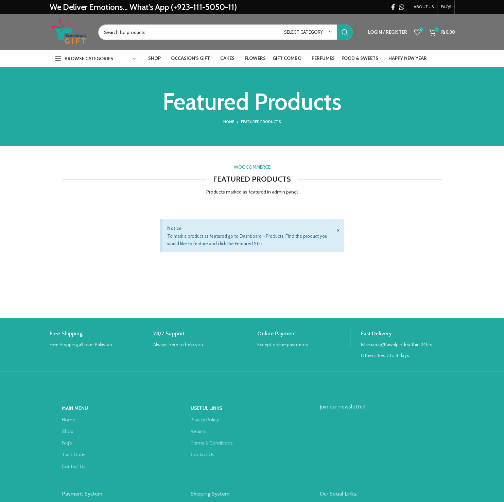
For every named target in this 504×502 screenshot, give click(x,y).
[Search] (225, 32)
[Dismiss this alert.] (338, 230)
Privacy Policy (205, 420)
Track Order (74, 454)
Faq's (67, 443)
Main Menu (75, 408)
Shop (67, 431)
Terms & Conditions (212, 443)
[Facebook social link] (393, 7)
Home (228, 121)
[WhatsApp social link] (401, 7)
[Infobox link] (96, 339)
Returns (199, 431)
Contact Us (74, 466)
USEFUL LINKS (206, 408)
